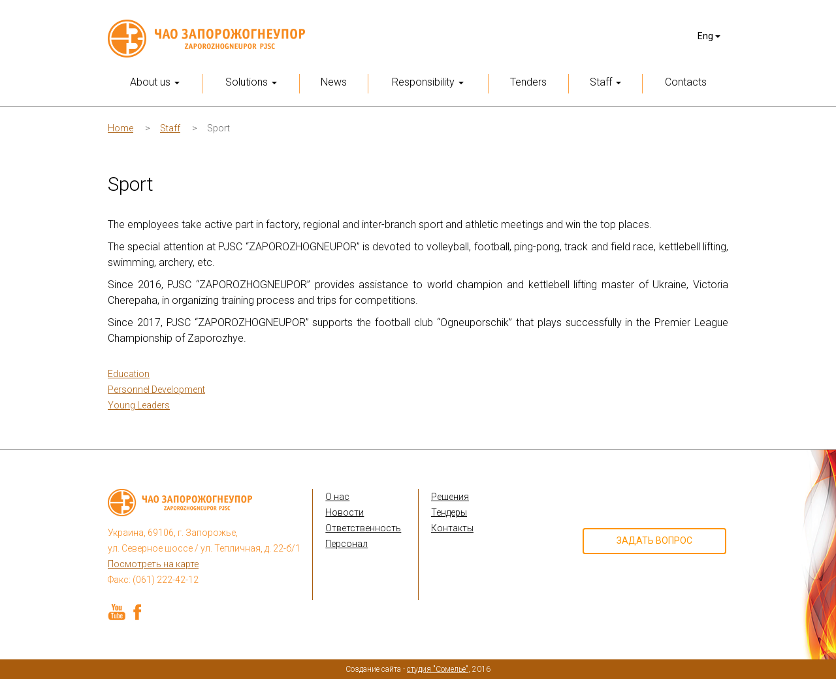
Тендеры (449, 512)
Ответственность (363, 528)
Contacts (686, 82)
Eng (709, 36)
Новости (344, 512)
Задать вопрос (654, 540)
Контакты (452, 528)
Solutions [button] (251, 82)
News (334, 82)
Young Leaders (139, 405)
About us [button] (155, 82)
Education (129, 374)
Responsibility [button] (428, 82)
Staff (170, 128)
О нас (337, 496)
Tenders (528, 82)
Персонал (346, 543)
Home (120, 128)
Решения (450, 496)
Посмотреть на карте (153, 564)
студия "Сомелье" (437, 669)
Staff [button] (605, 82)
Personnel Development (156, 389)
